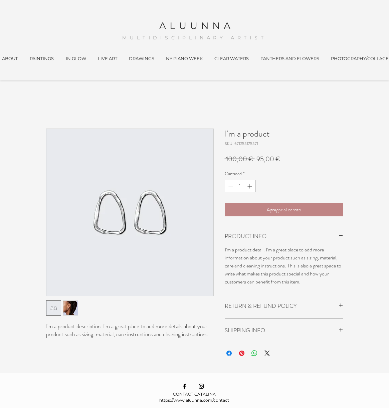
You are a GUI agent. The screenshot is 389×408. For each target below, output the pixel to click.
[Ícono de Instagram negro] (201, 386)
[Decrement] (230, 186)
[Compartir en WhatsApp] (254, 353)
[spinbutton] (240, 186)
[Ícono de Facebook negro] (184, 386)
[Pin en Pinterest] (242, 353)
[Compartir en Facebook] (229, 353)
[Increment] (250, 186)
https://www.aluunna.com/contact (194, 400)
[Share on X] (267, 353)
